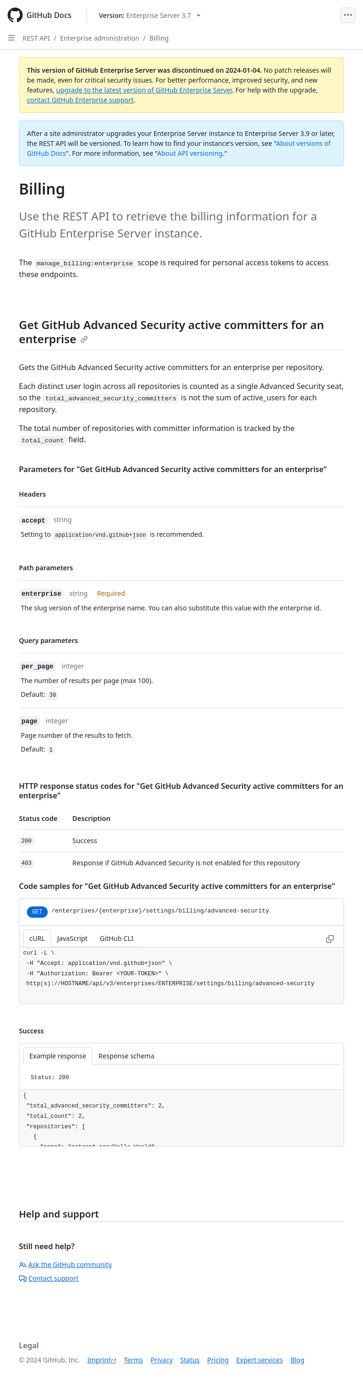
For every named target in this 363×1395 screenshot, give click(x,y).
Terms (133, 1359)
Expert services (259, 1359)
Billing (159, 38)
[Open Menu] (347, 15)
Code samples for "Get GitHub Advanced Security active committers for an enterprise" (177, 886)
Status (189, 1359)
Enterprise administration (99, 38)
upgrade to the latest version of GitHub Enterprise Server (144, 89)
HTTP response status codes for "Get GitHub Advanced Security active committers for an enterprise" (181, 791)
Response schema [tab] (126, 1055)
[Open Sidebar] (11, 37)
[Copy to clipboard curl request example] (330, 938)
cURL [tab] (37, 938)
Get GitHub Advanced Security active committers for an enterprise (171, 332)
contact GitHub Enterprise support (80, 99)
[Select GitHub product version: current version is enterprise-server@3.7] (150, 15)
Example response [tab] (57, 1055)
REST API (36, 38)
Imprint (99, 1359)
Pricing (217, 1359)
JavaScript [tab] (72, 938)
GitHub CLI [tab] (116, 938)
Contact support (48, 1278)
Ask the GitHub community (65, 1264)
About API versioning (189, 153)
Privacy (162, 1359)
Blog (297, 1359)
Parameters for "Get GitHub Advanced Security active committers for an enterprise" (173, 469)
